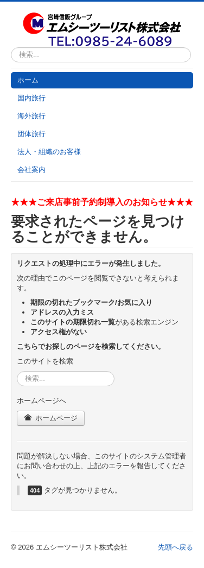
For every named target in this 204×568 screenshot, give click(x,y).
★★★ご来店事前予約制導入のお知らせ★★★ (102, 202)
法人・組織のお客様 (49, 152)
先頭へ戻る (175, 547)
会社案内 (31, 169)
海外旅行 (31, 116)
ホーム (28, 80)
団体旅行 (31, 134)
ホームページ (51, 418)
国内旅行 (31, 98)
